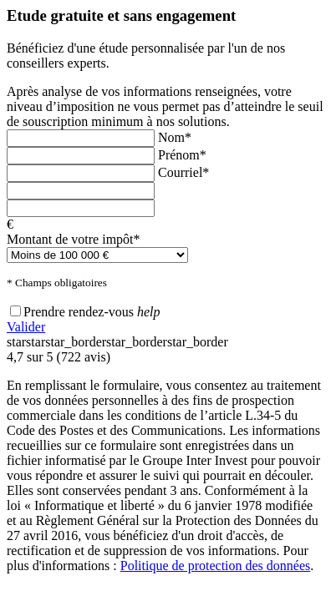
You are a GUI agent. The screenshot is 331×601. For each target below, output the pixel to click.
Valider (26, 327)
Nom (174, 137)
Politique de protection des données (215, 565)
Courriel (183, 172)
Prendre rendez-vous (78, 312)
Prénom (182, 155)
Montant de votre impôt (73, 239)
